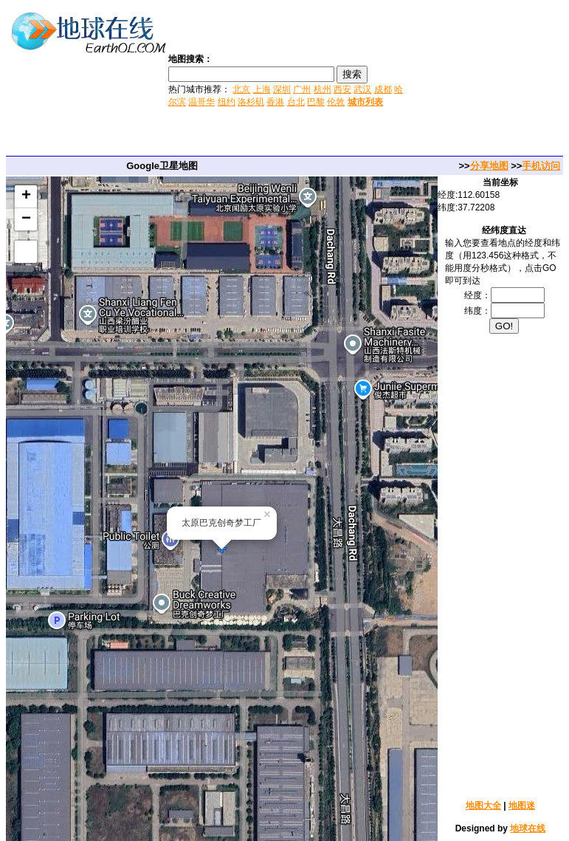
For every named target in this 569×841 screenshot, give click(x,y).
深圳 (282, 89)
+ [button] (26, 196)
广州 (302, 89)
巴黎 (316, 102)
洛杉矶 (251, 102)
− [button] (26, 219)
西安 (342, 89)
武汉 (362, 89)
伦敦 (336, 102)
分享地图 (489, 165)
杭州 (322, 89)
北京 (241, 89)
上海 (262, 89)
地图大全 (483, 805)
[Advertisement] (488, 80)
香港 (275, 102)
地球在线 (527, 828)
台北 (296, 102)
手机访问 (541, 165)
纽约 (226, 102)
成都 (383, 89)
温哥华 (201, 102)
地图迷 (521, 805)
